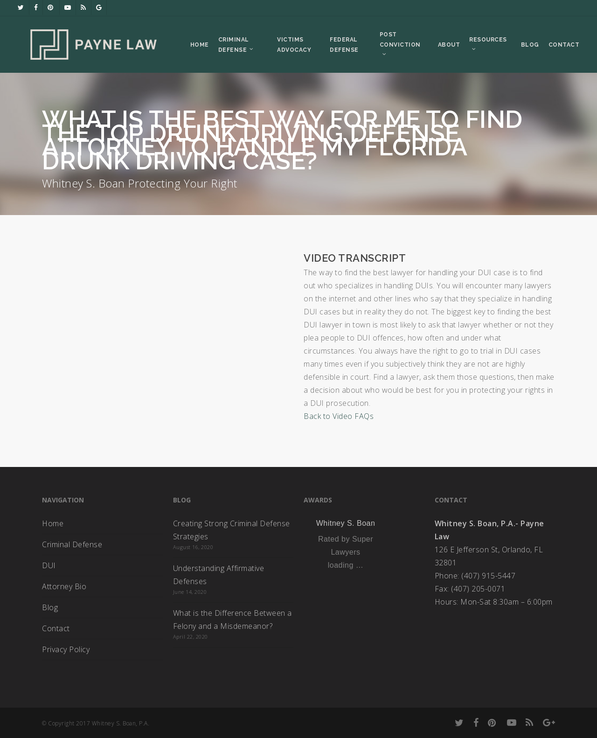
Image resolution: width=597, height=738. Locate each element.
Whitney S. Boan (345, 523)
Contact (56, 628)
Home (52, 523)
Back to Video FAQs (339, 416)
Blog (50, 607)
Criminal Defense (72, 544)
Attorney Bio (64, 586)
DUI (49, 565)
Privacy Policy (66, 649)
